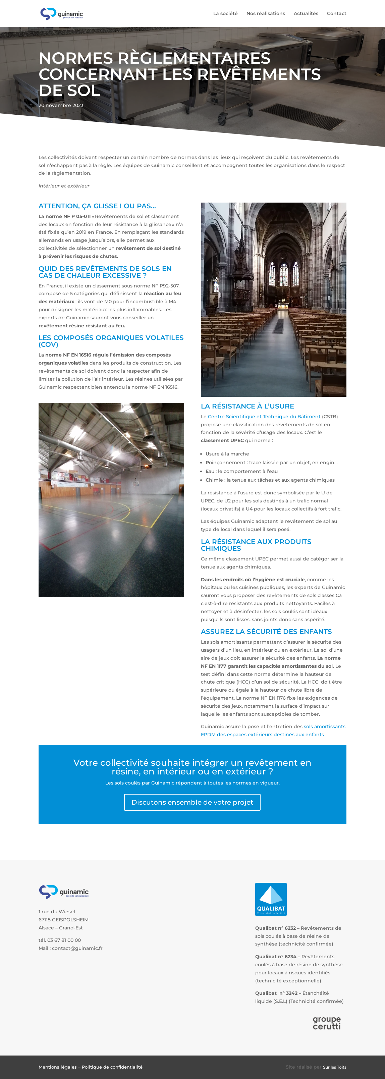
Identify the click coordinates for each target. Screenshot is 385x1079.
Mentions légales (58, 1067)
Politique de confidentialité (112, 1067)
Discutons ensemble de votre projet (192, 802)
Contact (336, 13)
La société (225, 13)
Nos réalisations (265, 13)
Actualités (306, 13)
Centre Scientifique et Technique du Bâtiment (264, 417)
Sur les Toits (334, 1067)
